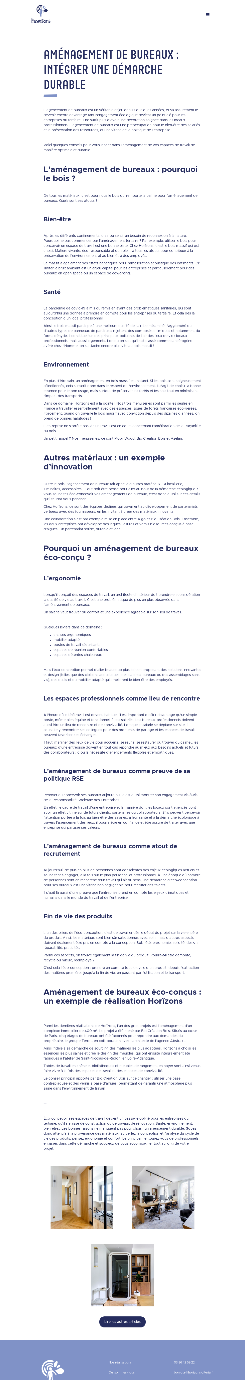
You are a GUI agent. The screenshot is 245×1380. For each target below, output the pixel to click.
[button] (208, 15)
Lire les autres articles (122, 1322)
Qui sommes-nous (122, 1372)
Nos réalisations (120, 1362)
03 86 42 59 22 (184, 1362)
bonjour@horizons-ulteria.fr (194, 1372)
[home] (41, 14)
